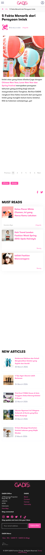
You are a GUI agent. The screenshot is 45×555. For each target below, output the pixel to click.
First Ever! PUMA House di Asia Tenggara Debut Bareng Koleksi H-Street (27, 395)
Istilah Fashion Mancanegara (22, 257)
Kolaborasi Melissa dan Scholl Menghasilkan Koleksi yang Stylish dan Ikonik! (27, 361)
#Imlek (14, 183)
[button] (41, 192)
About (26, 497)
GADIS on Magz (24, 538)
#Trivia (5, 183)
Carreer (27, 502)
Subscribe (34, 525)
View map (5, 508)
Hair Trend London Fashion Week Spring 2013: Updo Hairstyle (26, 235)
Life (6, 9)
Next (39, 173)
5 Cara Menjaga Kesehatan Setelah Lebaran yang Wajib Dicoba (26, 430)
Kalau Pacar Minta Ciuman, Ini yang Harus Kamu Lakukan (25, 212)
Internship (27, 504)
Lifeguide (25, 28)
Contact (27, 499)
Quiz (4, 538)
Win (8, 538)
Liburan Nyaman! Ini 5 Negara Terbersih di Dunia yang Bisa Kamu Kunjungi (27, 413)
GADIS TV (14, 538)
